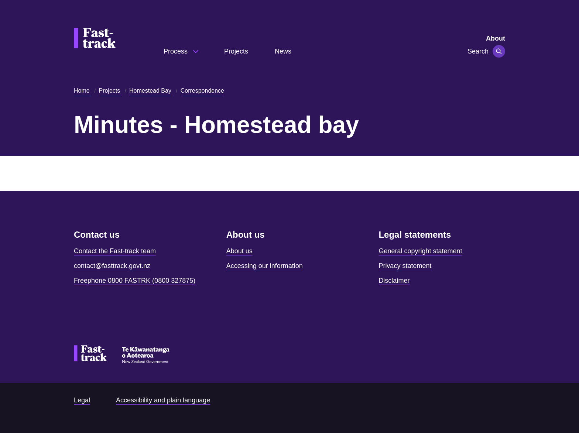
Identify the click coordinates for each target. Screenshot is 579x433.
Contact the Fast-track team (115, 251)
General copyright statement (420, 251)
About (495, 38)
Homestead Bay (151, 90)
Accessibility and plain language (163, 400)
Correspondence (202, 90)
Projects (236, 51)
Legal (82, 400)
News (283, 51)
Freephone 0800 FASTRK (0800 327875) (134, 280)
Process (176, 51)
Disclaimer (394, 280)
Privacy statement (404, 265)
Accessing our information (264, 265)
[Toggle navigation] (499, 51)
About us (239, 251)
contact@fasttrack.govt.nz (112, 265)
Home (82, 90)
